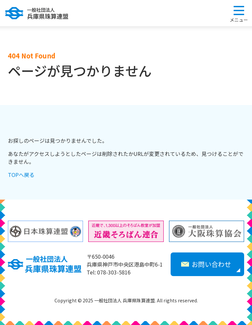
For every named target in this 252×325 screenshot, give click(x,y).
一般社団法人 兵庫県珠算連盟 (36, 13)
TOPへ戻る (21, 175)
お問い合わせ (206, 264)
